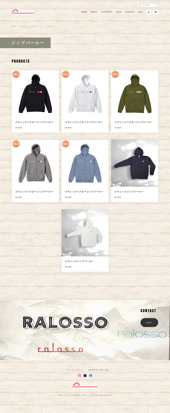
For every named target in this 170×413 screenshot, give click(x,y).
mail (149, 323)
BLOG (119, 12)
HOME (84, 12)
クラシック (35, 26)
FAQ (140, 12)
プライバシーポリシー (75, 370)
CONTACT (130, 12)
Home (14, 26)
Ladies (23, 26)
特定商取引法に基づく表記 (99, 370)
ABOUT (94, 12)
